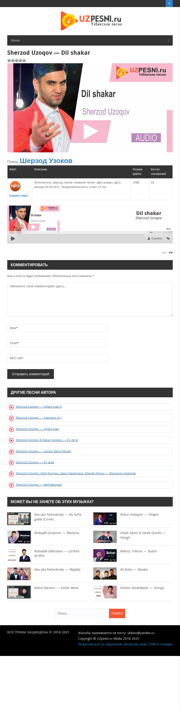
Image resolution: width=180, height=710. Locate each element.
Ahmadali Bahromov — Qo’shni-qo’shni (43, 553)
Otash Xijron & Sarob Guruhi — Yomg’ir (129, 535)
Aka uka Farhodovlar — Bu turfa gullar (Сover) (44, 517)
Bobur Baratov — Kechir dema (42, 588)
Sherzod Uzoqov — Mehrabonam (39, 484)
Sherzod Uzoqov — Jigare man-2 (39, 406)
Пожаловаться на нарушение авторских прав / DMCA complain (125, 644)
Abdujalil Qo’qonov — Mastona (43, 533)
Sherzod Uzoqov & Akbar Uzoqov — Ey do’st (47, 440)
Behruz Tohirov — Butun (125, 551)
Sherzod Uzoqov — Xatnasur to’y (39, 417)
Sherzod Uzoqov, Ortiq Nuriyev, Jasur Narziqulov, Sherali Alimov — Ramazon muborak (76, 473)
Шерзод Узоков (46, 160)
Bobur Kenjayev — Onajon (126, 514)
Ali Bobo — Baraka (120, 569)
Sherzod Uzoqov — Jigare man (37, 429)
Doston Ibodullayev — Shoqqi (128, 588)
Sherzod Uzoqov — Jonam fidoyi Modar (43, 451)
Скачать (156, 238)
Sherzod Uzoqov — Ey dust (35, 462)
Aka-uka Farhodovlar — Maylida (43, 569)
